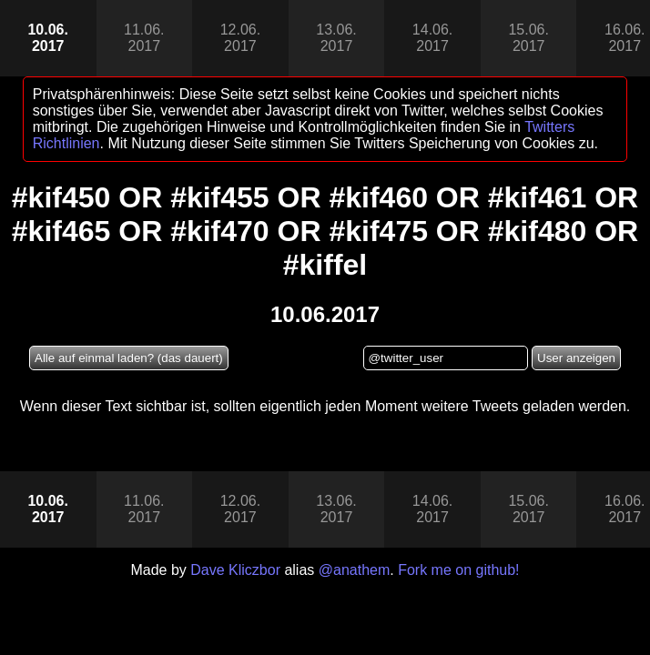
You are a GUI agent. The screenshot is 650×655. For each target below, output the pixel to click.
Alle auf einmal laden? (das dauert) (129, 358)
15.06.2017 (528, 38)
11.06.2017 (144, 38)
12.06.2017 (240, 38)
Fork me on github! (458, 570)
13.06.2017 (336, 38)
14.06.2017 (432, 38)
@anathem (355, 570)
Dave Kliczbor (235, 570)
